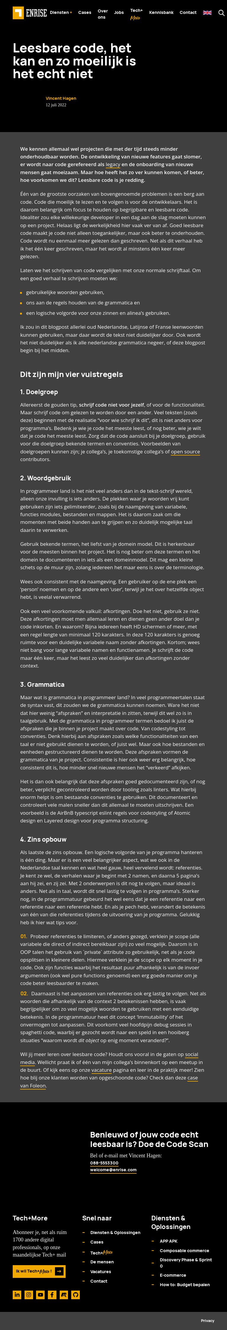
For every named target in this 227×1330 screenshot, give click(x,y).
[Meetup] (64, 1295)
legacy (113, 164)
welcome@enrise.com (113, 1169)
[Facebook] (52, 1295)
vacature (102, 1069)
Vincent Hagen (61, 98)
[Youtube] (40, 1295)
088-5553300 (104, 1163)
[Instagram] (29, 1295)
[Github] (75, 1295)
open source (185, 451)
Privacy (207, 1320)
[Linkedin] (17, 1295)
